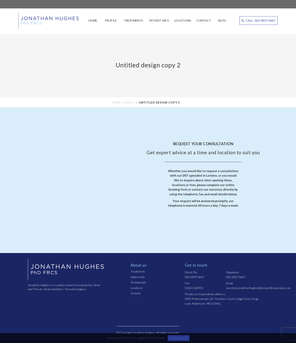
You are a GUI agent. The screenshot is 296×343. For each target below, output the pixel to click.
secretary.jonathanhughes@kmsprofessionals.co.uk (258, 288)
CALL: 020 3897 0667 (258, 20)
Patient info (159, 20)
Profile (111, 20)
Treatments (133, 20)
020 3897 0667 (194, 277)
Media (130, 102)
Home (93, 20)
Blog (222, 20)
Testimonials (138, 282)
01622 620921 (194, 288)
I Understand (178, 338)
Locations (182, 20)
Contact (203, 20)
